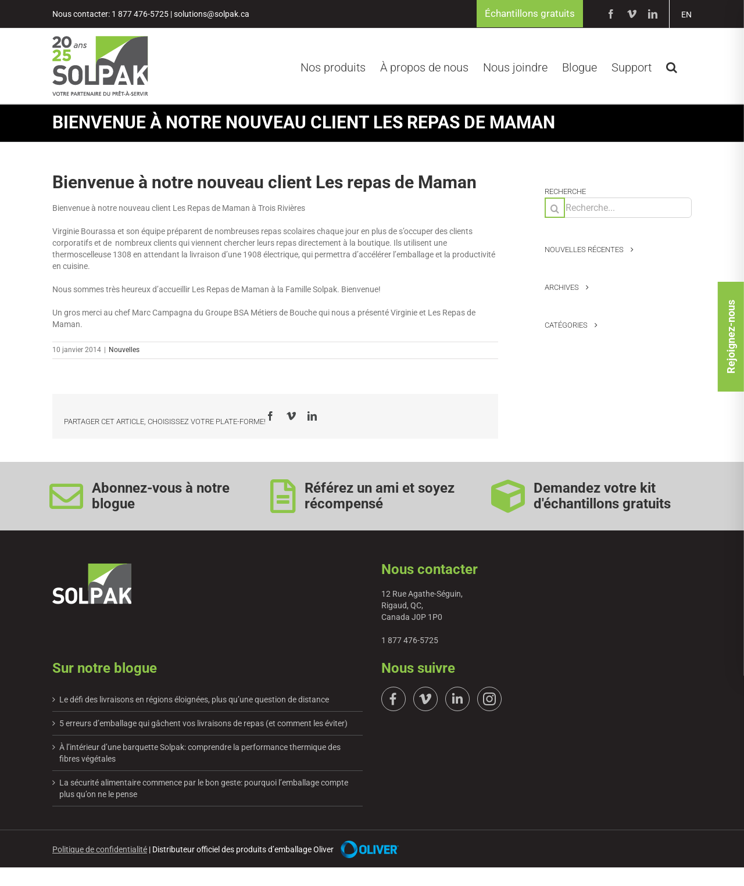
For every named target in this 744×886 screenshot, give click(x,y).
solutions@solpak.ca (211, 14)
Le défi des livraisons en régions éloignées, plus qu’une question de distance (194, 700)
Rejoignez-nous (731, 441)
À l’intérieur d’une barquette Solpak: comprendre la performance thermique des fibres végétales (200, 754)
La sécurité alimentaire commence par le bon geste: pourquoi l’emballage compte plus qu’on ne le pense (203, 789)
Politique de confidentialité (99, 850)
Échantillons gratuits (527, 14)
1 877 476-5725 (409, 641)
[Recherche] (555, 209)
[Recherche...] (618, 209)
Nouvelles (124, 351)
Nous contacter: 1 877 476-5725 (110, 14)
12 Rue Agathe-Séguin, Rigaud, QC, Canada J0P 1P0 (422, 606)
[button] (671, 66)
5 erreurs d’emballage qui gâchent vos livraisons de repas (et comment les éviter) (203, 724)
